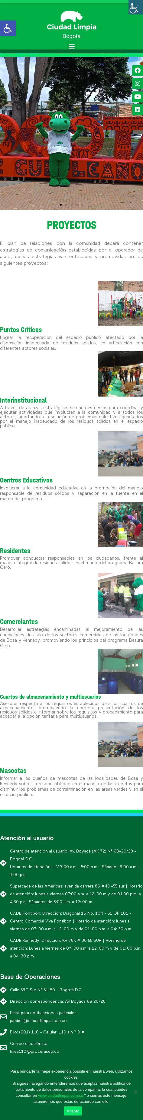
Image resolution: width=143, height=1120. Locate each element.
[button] (71, 46)
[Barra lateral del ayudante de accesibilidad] (135, 7)
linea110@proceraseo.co (34, 1051)
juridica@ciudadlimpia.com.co (38, 1021)
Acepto (73, 1111)
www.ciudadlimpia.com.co (61, 1095)
